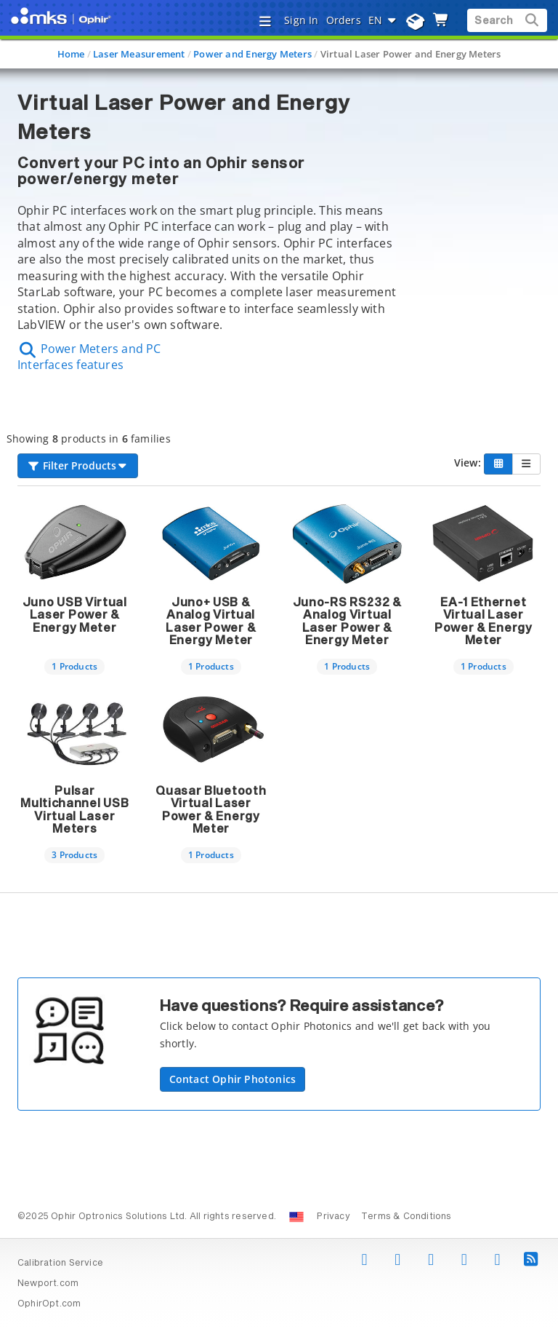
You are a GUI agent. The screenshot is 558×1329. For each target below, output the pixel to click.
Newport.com (47, 1284)
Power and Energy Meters (252, 53)
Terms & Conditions (406, 1217)
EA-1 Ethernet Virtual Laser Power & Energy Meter (483, 622)
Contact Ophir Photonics (232, 1079)
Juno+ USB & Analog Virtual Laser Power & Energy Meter (211, 622)
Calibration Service (60, 1263)
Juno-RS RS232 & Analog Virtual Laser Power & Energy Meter (348, 622)
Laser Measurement (139, 53)
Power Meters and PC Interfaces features (89, 357)
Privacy (333, 1217)
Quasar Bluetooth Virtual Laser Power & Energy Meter (210, 810)
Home (71, 53)
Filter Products (78, 465)
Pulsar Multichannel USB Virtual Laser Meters (74, 810)
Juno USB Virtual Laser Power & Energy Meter (75, 615)
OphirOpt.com (49, 1304)
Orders (343, 20)
